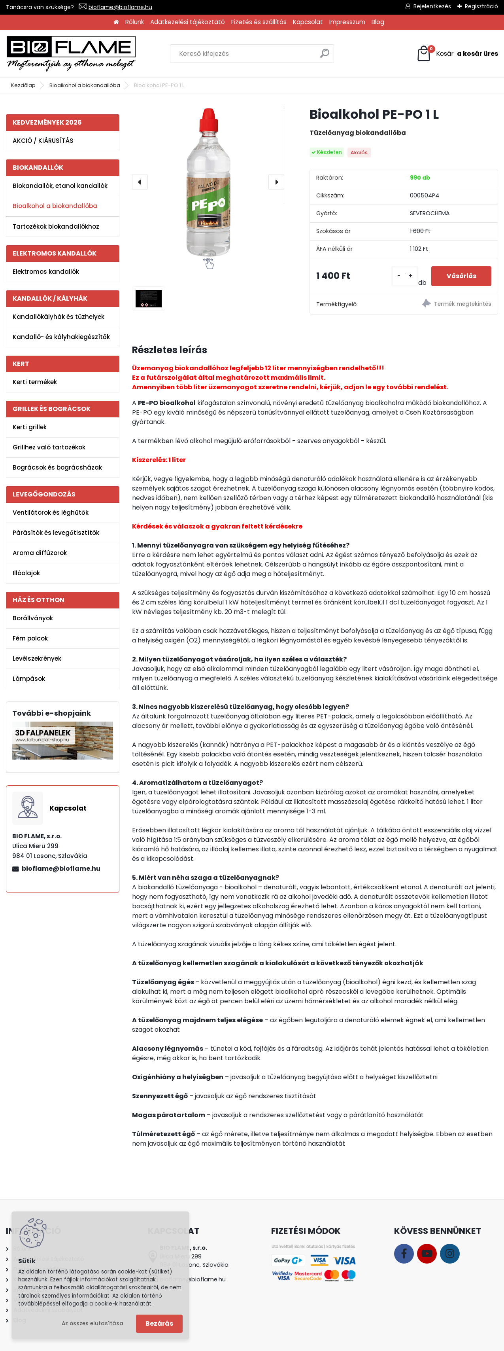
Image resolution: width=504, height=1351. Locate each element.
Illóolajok (26, 573)
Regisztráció (481, 6)
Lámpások (29, 679)
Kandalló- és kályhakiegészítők (61, 337)
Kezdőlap (23, 85)
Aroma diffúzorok (40, 553)
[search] (324, 56)
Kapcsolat (308, 22)
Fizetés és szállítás (259, 22)
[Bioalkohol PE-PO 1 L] (208, 182)
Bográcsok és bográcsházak (57, 467)
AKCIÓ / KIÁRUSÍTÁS (43, 140)
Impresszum (347, 22)
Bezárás (159, 1323)
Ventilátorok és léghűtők (51, 512)
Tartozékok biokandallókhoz (56, 226)
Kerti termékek (35, 382)
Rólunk (134, 22)
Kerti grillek (30, 427)
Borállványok (33, 618)
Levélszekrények (37, 658)
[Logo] (71, 54)
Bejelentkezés (432, 6)
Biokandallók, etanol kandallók (60, 186)
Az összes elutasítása (92, 1323)
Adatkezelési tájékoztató (187, 22)
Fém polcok (30, 638)
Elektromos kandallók (46, 271)
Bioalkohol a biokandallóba (84, 85)
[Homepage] (116, 22)
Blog (378, 22)
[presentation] (140, 182)
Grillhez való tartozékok (49, 447)
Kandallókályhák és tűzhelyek (58, 317)
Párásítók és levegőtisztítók (56, 533)
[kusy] (402, 276)
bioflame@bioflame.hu (120, 7)
